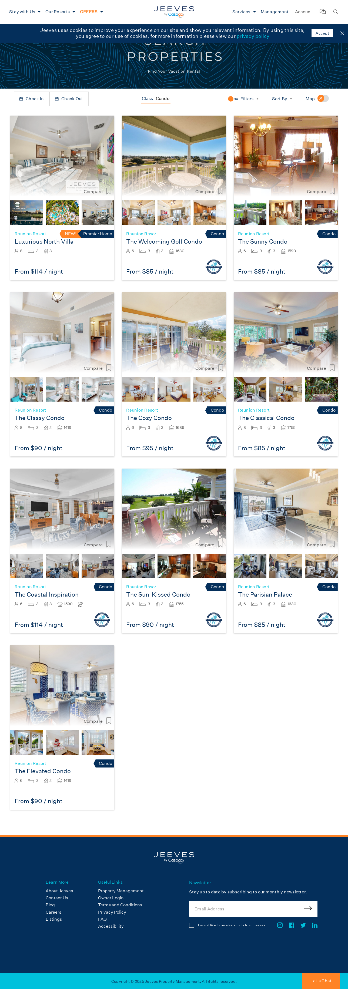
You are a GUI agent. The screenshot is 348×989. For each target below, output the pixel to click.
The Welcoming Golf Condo (164, 241)
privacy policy (253, 36)
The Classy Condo (40, 418)
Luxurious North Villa (44, 241)
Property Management (121, 890)
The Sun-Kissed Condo (158, 594)
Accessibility (111, 926)
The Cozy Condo (149, 418)
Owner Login (111, 897)
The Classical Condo (266, 418)
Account (303, 11)
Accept (322, 33)
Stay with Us (22, 11)
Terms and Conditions (120, 904)
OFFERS (89, 11)
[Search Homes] (336, 12)
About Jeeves (59, 890)
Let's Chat (321, 980)
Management (275, 11)
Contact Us (57, 897)
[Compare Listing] (108, 192)
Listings (54, 919)
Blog (50, 904)
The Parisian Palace (265, 594)
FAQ (102, 919)
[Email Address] (253, 909)
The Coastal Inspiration (47, 594)
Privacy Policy (112, 912)
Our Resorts (57, 11)
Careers (53, 912)
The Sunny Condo (262, 241)
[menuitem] (24, 12)
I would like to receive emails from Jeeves (231, 925)
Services (241, 11)
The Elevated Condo (43, 771)
